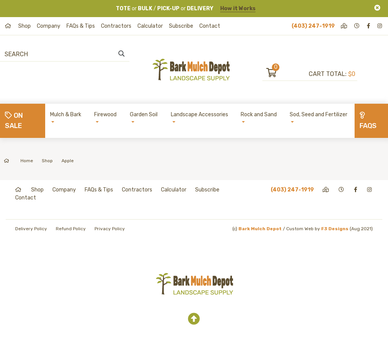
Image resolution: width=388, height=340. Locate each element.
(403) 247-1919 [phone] (313, 26)
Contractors (116, 26)
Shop (24, 26)
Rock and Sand (259, 114)
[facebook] (369, 26)
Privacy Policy (110, 228)
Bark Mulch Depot (260, 228)
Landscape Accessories (199, 114)
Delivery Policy (31, 228)
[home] (8, 26)
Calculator (150, 26)
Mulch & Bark (65, 114)
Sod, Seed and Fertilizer (318, 114)
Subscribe (181, 26)
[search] (121, 54)
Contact (209, 26)
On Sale (14, 120)
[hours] (357, 26)
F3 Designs (335, 228)
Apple (68, 160)
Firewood (105, 114)
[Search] (46, 54)
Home (18, 160)
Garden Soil (144, 114)
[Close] (377, 8)
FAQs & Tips (80, 26)
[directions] (344, 26)
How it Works (238, 8)
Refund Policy (71, 228)
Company (48, 26)
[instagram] (380, 26)
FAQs (368, 121)
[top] (194, 319)
